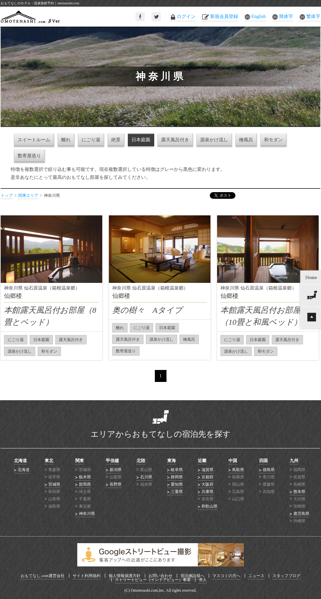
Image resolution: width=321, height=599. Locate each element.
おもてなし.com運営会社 (43, 575)
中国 (232, 460)
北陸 (141, 460)
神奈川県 (87, 513)
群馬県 (85, 484)
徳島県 (269, 469)
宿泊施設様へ (192, 575)
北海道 (20, 460)
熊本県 (299, 491)
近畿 (202, 460)
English (258, 16)
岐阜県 (177, 469)
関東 (79, 460)
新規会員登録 (224, 16)
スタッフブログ (286, 575)
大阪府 (207, 484)
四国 (263, 460)
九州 (294, 460)
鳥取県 (238, 469)
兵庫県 (207, 491)
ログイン (186, 16)
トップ (7, 195)
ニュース (256, 575)
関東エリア (28, 195)
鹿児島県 (301, 513)
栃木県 (85, 477)
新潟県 (116, 469)
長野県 (116, 484)
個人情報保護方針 (125, 575)
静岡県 (177, 477)
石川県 (146, 477)
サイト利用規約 (87, 575)
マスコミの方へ (226, 575)
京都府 (207, 477)
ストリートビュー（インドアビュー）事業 (153, 579)
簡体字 (286, 16)
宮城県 (54, 484)
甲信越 (112, 460)
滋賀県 (207, 469)
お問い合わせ (160, 575)
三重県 (177, 491)
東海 (171, 460)
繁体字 (313, 16)
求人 (203, 579)
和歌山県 (209, 506)
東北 (49, 460)
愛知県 (177, 484)
